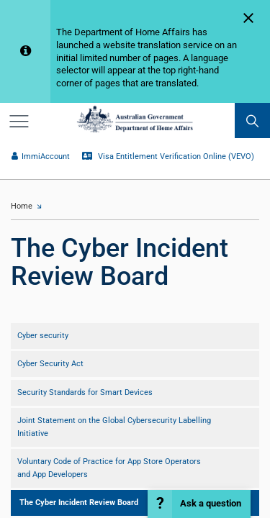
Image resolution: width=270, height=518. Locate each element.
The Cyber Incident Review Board (78, 502)
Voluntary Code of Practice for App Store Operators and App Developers (109, 468)
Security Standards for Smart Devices (85, 392)
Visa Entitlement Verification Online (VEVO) (167, 156)
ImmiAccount (40, 156)
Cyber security (42, 335)
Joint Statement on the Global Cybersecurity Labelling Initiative (114, 427)
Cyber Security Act (50, 363)
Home (21, 206)
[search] (252, 120)
